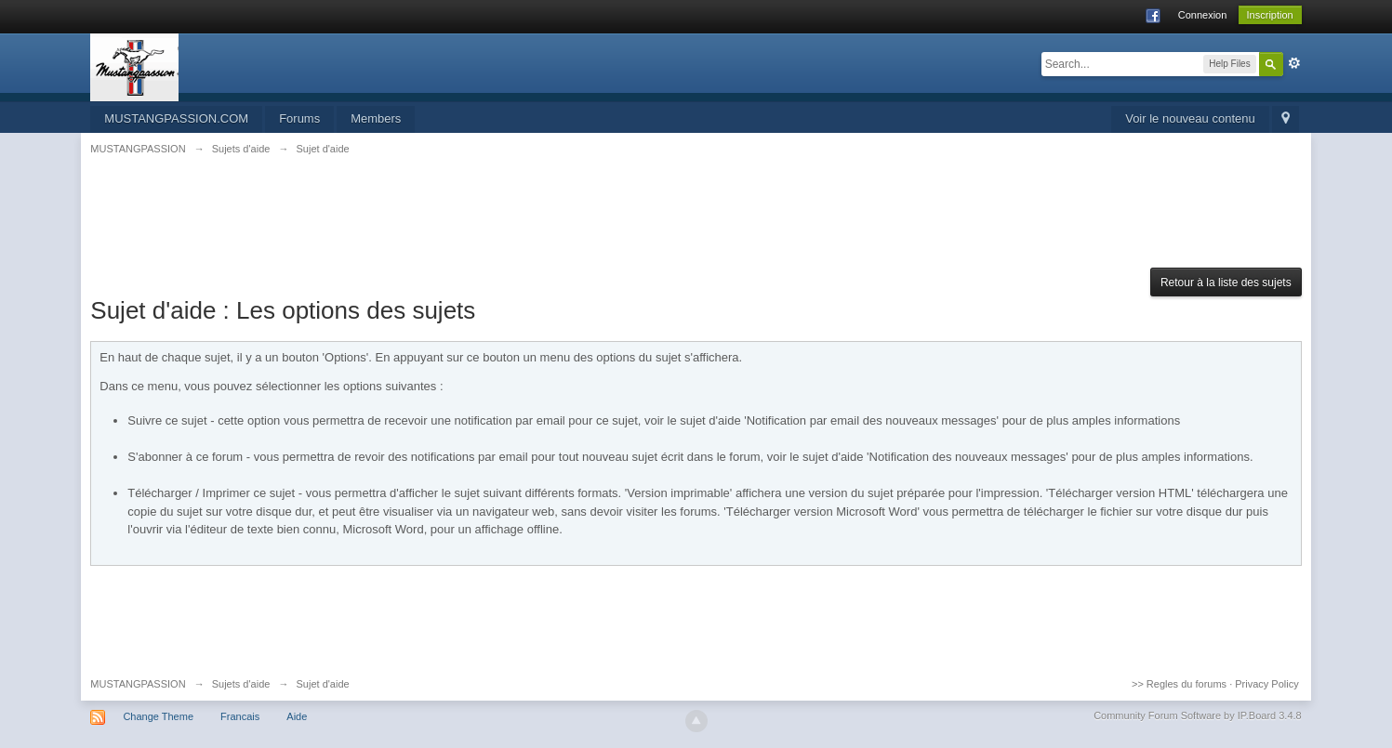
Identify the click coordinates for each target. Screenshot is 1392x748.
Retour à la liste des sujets (1226, 282)
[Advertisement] (696, 222)
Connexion (1202, 14)
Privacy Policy (1266, 683)
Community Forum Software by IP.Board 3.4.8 (1198, 715)
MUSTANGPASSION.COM (176, 118)
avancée (1294, 63)
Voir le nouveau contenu (1190, 118)
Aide (296, 716)
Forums (299, 118)
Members (376, 118)
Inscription (1270, 14)
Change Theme (158, 716)
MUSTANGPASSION (137, 683)
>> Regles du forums (1179, 683)
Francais (239, 716)
